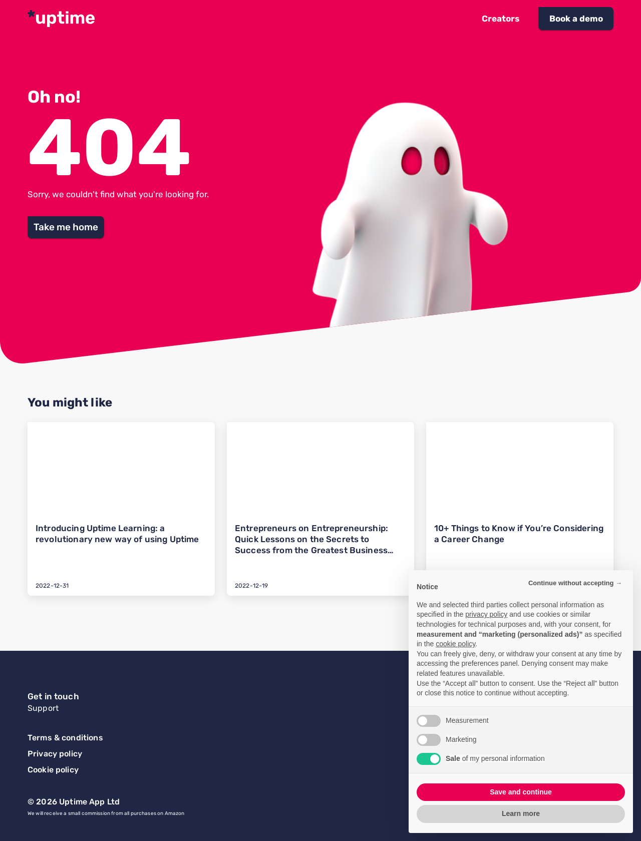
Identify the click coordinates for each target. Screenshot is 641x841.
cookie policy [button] (455, 644)
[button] (500, 18)
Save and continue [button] (521, 792)
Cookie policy (53, 769)
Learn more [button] (521, 813)
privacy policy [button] (486, 614)
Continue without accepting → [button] (575, 583)
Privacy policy (55, 753)
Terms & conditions (65, 737)
